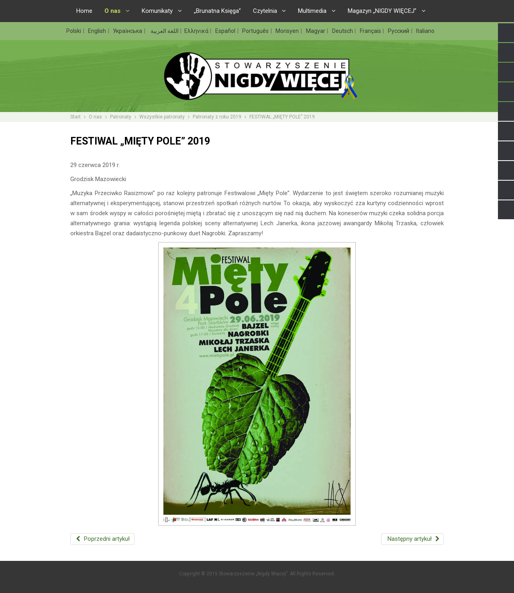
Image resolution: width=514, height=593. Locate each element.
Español (226, 31)
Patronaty (120, 117)
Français (371, 31)
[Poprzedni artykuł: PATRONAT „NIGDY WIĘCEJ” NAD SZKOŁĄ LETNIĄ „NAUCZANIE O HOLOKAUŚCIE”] (102, 539)
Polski (74, 31)
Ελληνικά (197, 31)
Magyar (316, 31)
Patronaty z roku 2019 (217, 117)
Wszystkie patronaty (162, 117)
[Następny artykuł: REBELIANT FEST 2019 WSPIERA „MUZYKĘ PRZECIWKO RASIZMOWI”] (412, 539)
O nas (95, 117)
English (97, 31)
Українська (128, 31)
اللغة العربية (164, 31)
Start (75, 117)
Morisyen (287, 31)
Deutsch (343, 31)
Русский (399, 31)
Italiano (425, 31)
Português (256, 31)
